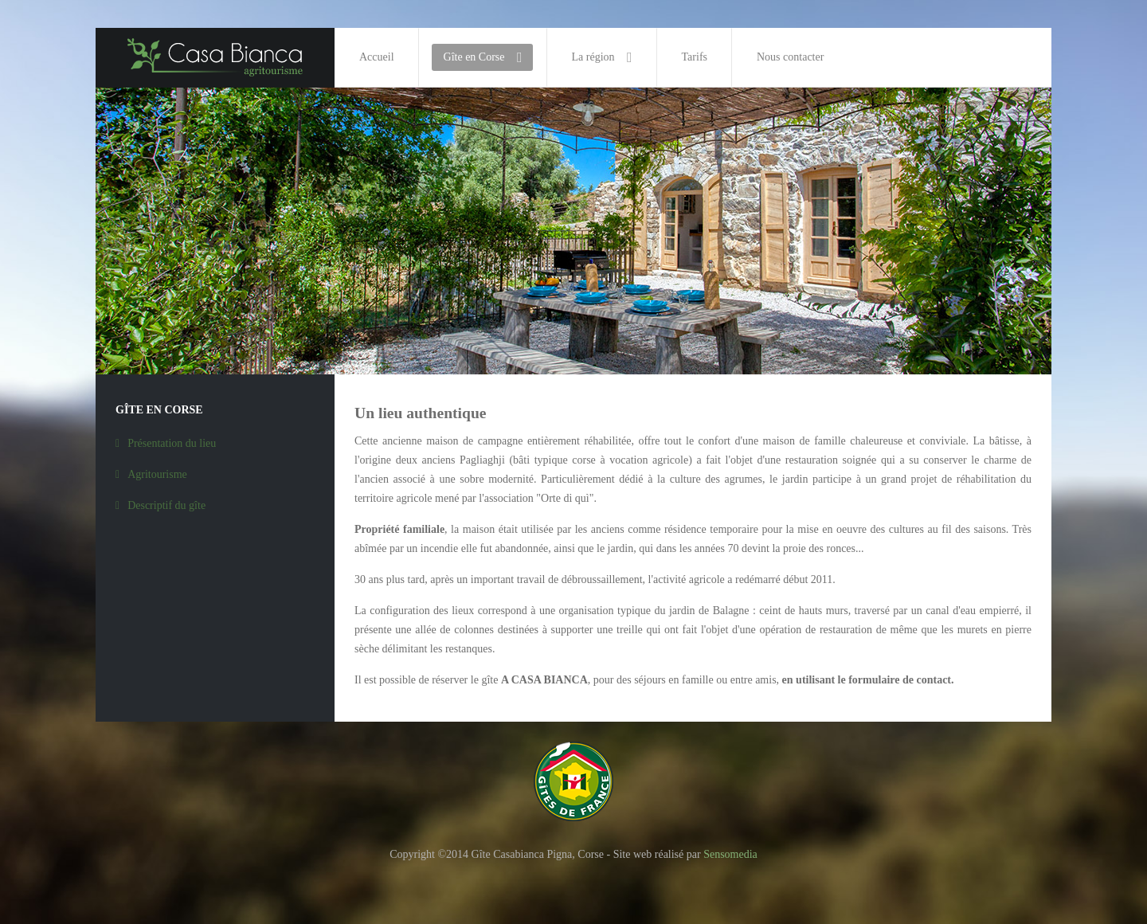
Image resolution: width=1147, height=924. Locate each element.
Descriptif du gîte (166, 505)
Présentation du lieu (171, 443)
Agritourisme (157, 474)
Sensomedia (730, 854)
